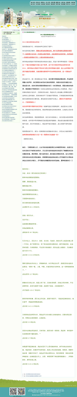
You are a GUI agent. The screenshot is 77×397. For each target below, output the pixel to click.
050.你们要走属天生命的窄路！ (8, 117)
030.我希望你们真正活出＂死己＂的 (9, 85)
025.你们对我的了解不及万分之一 (9, 76)
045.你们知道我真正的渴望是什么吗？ (34, 376)
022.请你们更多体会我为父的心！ (9, 72)
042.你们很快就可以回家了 (7, 104)
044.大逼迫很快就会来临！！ (8, 107)
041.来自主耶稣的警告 (6, 102)
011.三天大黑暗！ (6, 54)
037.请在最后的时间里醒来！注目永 (9, 96)
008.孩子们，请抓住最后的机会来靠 (9, 49)
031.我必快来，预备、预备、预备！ (9, 86)
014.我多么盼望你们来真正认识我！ (9, 59)
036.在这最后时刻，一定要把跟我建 (9, 94)
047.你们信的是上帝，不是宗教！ (9, 112)
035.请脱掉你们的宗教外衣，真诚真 (9, 93)
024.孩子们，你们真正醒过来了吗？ (9, 75)
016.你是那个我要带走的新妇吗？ (9, 62)
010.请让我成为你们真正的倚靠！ (9, 52)
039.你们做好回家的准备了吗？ (8, 99)
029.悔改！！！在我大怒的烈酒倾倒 (9, 83)
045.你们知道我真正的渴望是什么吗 (9, 109)
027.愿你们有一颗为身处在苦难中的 (9, 80)
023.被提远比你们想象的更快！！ (9, 73)
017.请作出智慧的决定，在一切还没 (9, 63)
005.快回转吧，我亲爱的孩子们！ (9, 44)
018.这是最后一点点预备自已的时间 (9, 65)
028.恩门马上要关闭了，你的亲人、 (9, 81)
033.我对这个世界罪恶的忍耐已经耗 (9, 89)
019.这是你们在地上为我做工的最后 (9, 67)
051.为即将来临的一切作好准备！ (9, 119)
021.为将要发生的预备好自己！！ (9, 70)
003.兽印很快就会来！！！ (7, 41)
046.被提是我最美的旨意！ (7, 111)
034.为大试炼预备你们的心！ (8, 91)
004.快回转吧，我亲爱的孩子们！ (9, 42)
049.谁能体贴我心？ (6, 116)
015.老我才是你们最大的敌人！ (8, 60)
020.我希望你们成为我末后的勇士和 (9, 68)
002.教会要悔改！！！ (6, 39)
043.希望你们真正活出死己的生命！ (9, 106)
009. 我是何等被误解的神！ (8, 50)
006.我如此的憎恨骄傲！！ (7, 46)
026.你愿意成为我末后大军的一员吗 (9, 78)
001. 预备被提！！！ (6, 37)
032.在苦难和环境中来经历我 (8, 88)
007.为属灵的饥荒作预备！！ (8, 47)
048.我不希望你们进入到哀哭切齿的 (9, 114)
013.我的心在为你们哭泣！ (7, 57)
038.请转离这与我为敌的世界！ (8, 98)
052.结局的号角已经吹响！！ (8, 120)
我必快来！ (4, 36)
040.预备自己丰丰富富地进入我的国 (9, 101)
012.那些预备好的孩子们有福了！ (9, 55)
